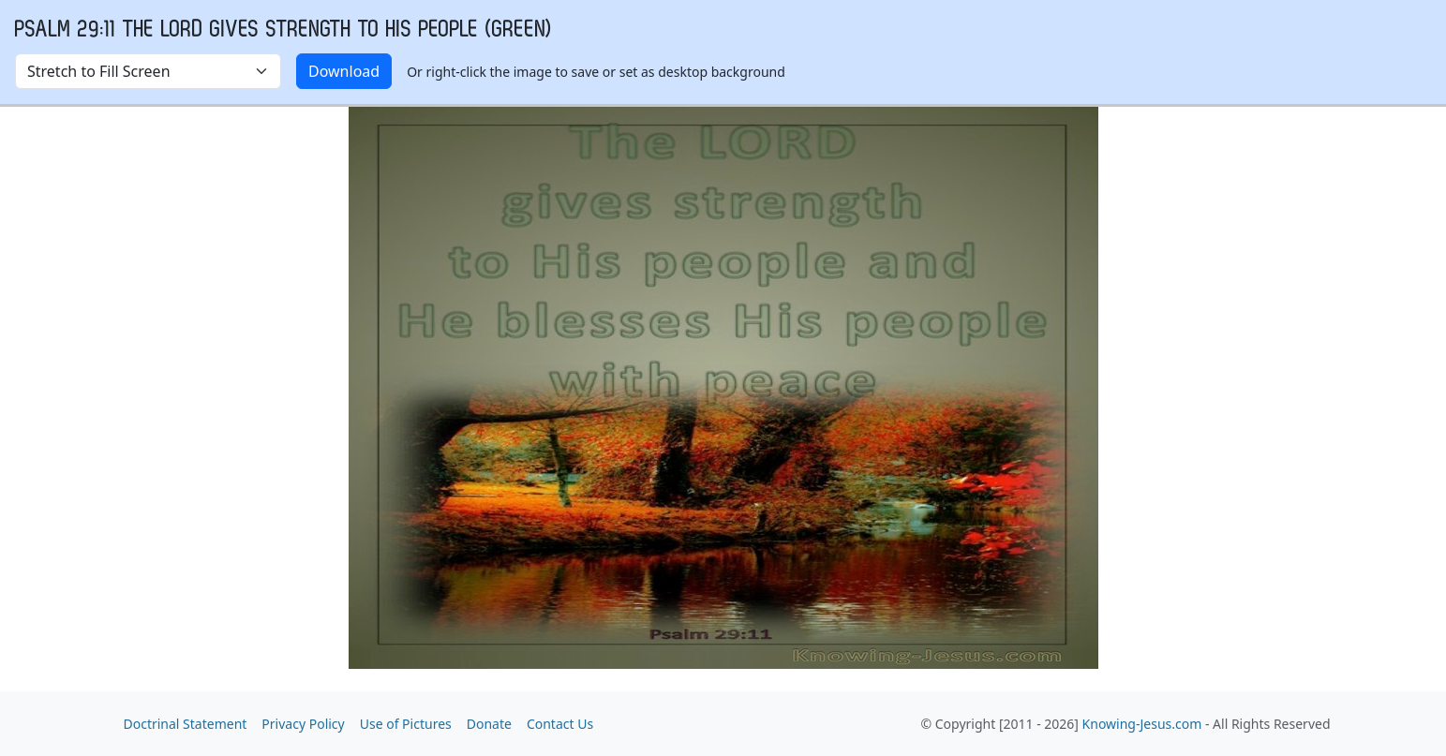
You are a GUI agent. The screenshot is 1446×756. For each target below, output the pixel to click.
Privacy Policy (302, 724)
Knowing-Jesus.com (1142, 724)
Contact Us (560, 724)
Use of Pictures (406, 724)
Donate (489, 724)
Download (344, 71)
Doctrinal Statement (185, 724)
